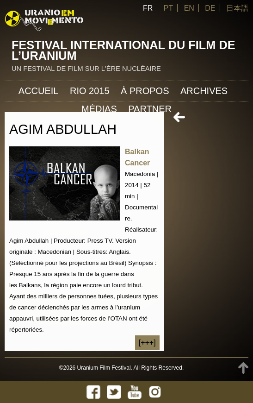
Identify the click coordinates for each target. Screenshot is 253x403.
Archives (204, 91)
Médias (99, 109)
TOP (243, 368)
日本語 (237, 8)
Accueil (39, 91)
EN (189, 8)
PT (168, 8)
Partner (150, 109)
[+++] (147, 342)
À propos (145, 91)
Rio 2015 (90, 91)
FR (148, 8)
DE (210, 8)
